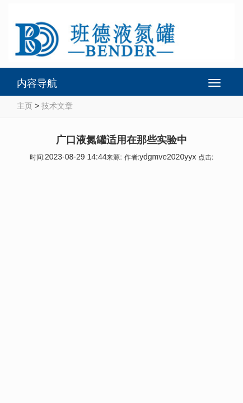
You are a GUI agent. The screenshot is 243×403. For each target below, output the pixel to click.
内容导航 (37, 83)
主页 (24, 105)
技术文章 (57, 105)
